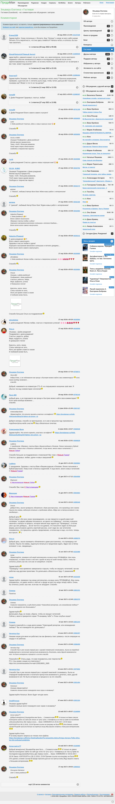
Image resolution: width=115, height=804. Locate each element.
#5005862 (76, 466)
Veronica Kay (14, 637)
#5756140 (76, 398)
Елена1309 (13, 39)
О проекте (40, 797)
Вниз (112, 801)
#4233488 (76, 555)
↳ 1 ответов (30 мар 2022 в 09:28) (42, 50)
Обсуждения (22, 6)
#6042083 (76, 214)
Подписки (35, 3)
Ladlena (12, 467)
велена (12, 206)
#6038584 (76, 323)
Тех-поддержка (105, 797)
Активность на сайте (92, 71)
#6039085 (76, 257)
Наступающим (16, 486)
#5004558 (76, 480)
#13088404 (76, 78)
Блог (97, 43)
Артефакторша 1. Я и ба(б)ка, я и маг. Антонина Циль (100, 262)
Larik (11, 163)
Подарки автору (97, 62)
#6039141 (76, 239)
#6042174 (76, 189)
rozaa (11, 580)
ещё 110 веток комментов (39, 788)
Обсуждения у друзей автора (100, 90)
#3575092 (76, 672)
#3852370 (76, 602)
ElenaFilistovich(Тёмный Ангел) (22, 58)
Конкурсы (88, 48)
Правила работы (79, 797)
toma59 (12, 98)
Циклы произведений (97, 34)
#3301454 (76, 686)
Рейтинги (86, 3)
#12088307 (76, 97)
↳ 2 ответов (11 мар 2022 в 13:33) (42, 91)
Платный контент (92, 797)
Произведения (23, 3)
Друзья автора (97, 57)
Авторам (48, 797)
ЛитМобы (62, 3)
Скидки (44, 3)
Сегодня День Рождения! (100, 237)
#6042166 (76, 205)
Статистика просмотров (97, 76)
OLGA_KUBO (14, 172)
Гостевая (87, 53)
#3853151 (76, 593)
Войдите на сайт (9, 30)
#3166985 (76, 749)
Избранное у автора (97, 67)
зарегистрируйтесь (26, 30)
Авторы (78, 3)
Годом (14, 454)
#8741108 (76, 113)
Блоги (70, 3)
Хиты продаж (98, 244)
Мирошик (13, 497)
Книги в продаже (97, 39)
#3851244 (76, 625)
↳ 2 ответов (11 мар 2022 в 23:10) (42, 71)
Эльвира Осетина (16, 122)
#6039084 (76, 273)
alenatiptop (13, 323)
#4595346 (76, 505)
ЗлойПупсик (14, 704)
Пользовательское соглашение (62, 797)
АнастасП (13, 79)
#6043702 (76, 171)
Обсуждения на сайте (100, 94)
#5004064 (76, 496)
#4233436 (76, 580)
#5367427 (76, 411)
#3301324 (76, 703)
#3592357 (76, 636)
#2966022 (76, 770)
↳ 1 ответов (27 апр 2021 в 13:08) (42, 106)
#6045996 (76, 162)
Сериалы (52, 3)
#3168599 (76, 715)
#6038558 (76, 332)
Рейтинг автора (97, 81)
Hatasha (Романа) (16, 239)
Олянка (12, 594)
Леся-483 (13, 398)
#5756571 (76, 375)
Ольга (11, 332)
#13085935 (76, 57)
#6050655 (76, 122)
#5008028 (76, 444)
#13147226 (76, 38)
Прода (8, 2)
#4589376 (76, 541)
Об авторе (88, 24)
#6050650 (76, 137)
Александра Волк (16, 433)
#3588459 (76, 647)
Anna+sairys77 (15, 749)
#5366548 (76, 432)
